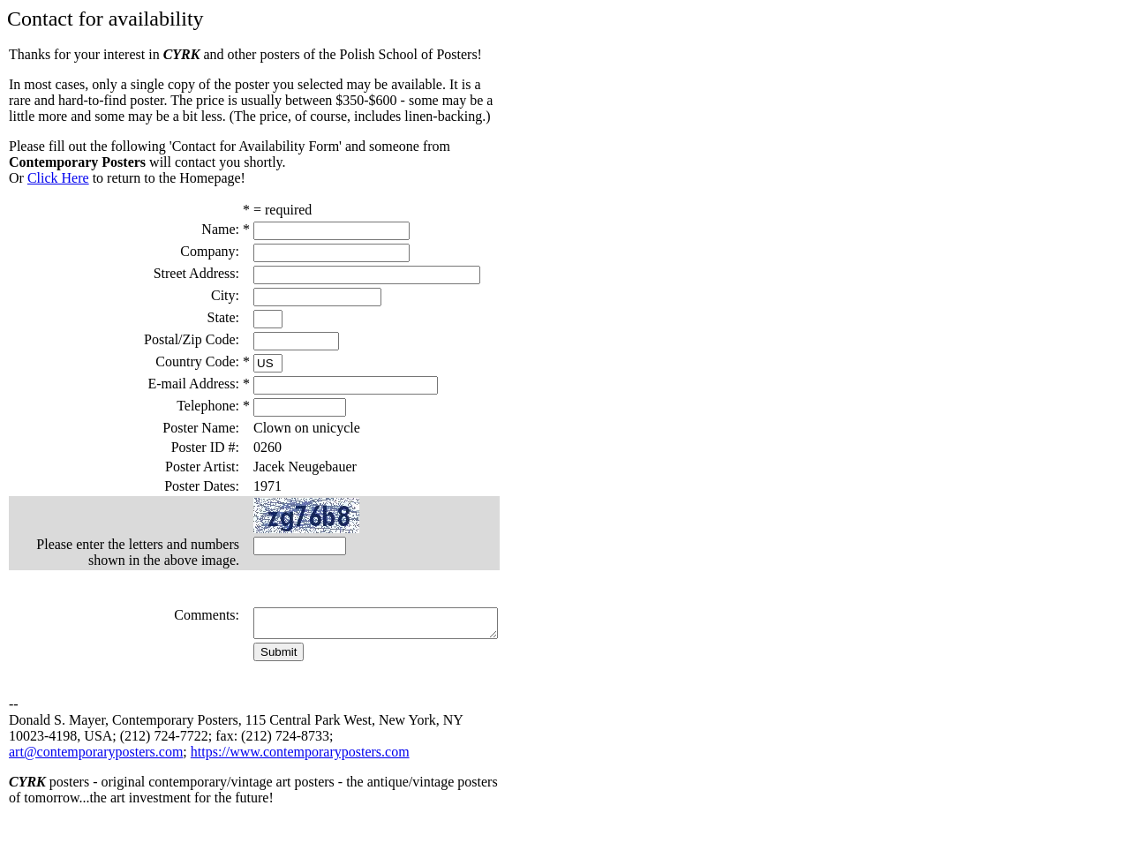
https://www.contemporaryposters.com (300, 772)
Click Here (58, 177)
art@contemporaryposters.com (96, 772)
